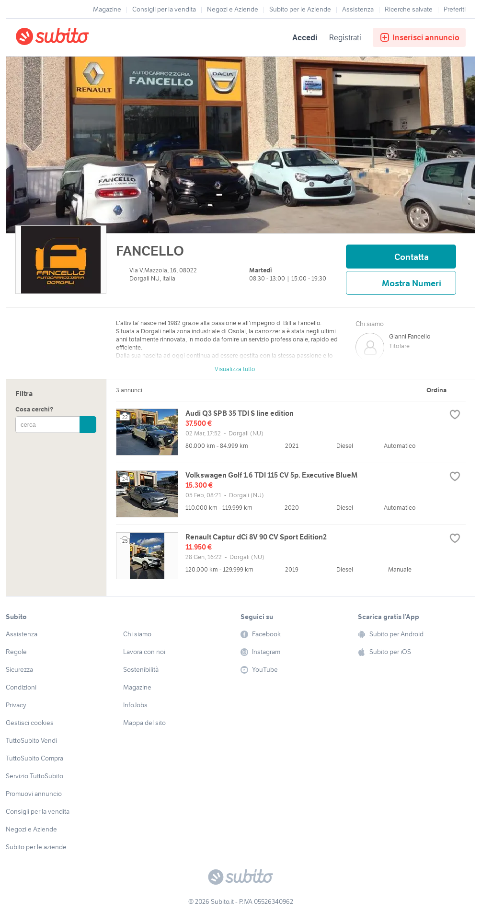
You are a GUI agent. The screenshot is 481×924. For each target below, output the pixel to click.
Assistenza (358, 9)
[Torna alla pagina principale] (70, 37)
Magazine (107, 9)
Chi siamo (369, 323)
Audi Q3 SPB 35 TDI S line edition (239, 413)
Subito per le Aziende (300, 9)
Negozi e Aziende (232, 9)
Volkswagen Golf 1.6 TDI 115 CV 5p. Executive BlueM (271, 475)
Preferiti (455, 9)
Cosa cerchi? (34, 409)
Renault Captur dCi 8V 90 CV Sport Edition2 (256, 536)
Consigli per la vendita (164, 9)
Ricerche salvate (409, 9)
